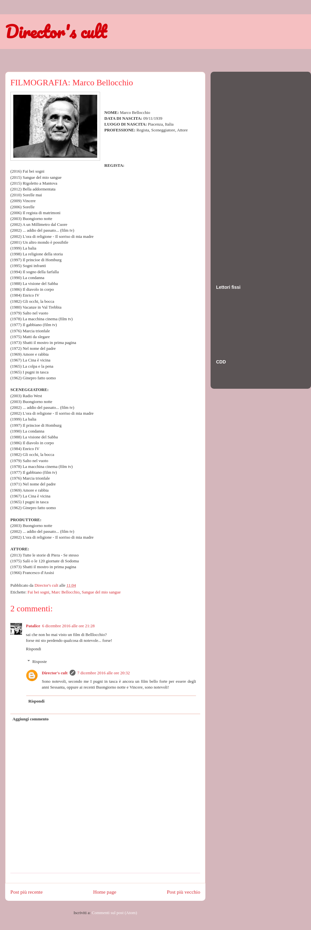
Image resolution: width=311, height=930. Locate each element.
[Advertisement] (242, 171)
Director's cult (55, 31)
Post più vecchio (183, 892)
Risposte (39, 661)
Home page (104, 892)
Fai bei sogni (38, 592)
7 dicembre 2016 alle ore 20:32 (103, 672)
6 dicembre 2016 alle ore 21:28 (68, 625)
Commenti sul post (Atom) (114, 912)
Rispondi (33, 648)
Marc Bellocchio (66, 592)
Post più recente (26, 892)
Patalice (33, 625)
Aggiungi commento (31, 718)
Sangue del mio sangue (101, 592)
